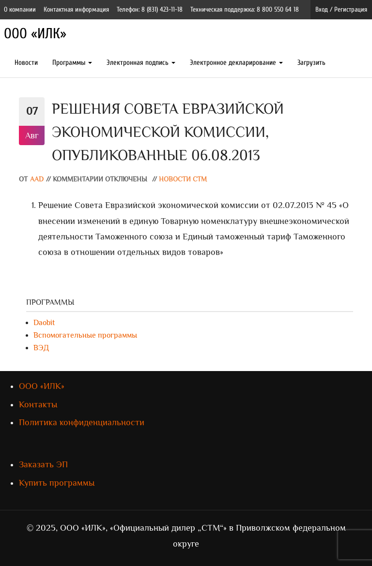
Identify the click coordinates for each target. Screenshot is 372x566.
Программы (72, 63)
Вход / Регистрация (341, 9)
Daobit (44, 322)
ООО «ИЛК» (35, 33)
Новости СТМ (183, 179)
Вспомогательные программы (85, 335)
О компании (20, 9)
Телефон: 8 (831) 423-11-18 (150, 9)
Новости (26, 63)
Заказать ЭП (43, 464)
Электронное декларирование (236, 63)
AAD (37, 179)
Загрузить (311, 63)
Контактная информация (76, 9)
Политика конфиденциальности (81, 422)
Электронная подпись (141, 63)
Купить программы (56, 483)
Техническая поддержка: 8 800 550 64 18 (244, 9)
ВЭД (41, 347)
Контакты (38, 404)
